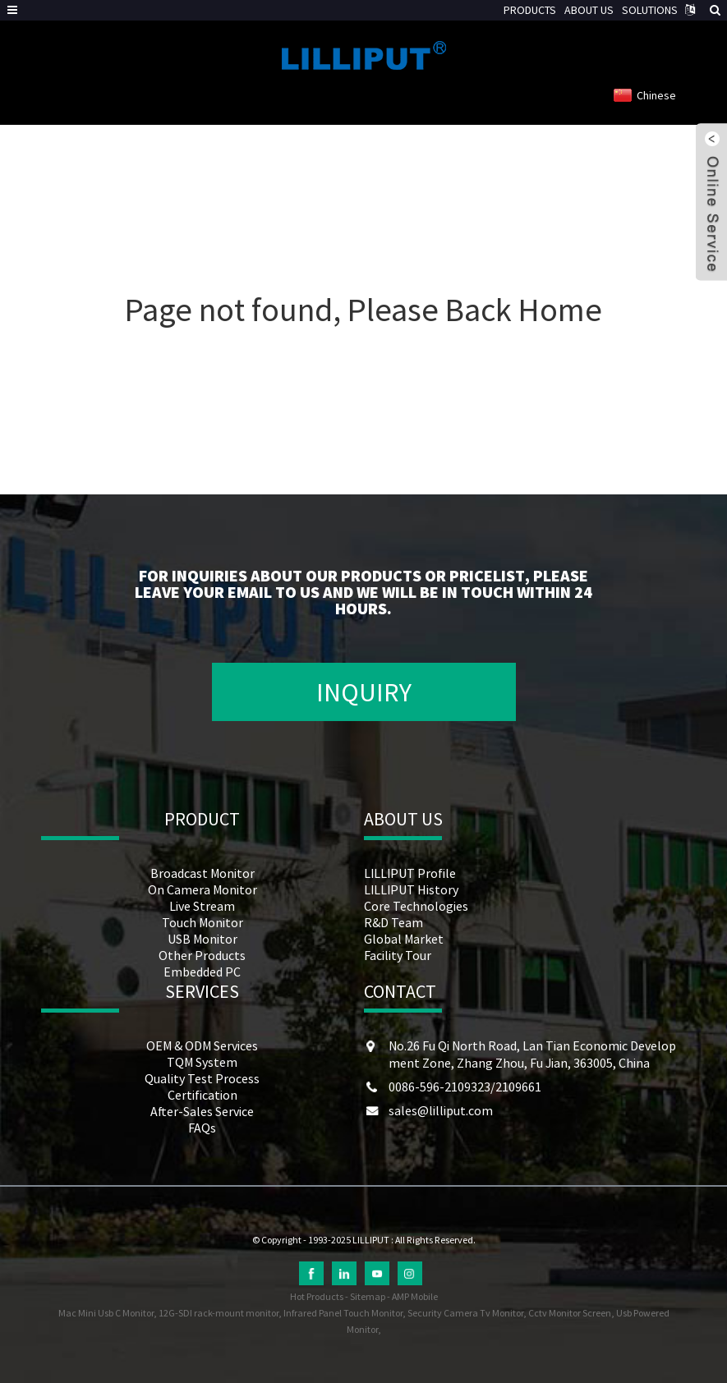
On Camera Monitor (202, 889)
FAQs (202, 1127)
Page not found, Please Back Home (363, 309)
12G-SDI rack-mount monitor (218, 1313)
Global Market (404, 938)
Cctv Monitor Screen (569, 1313)
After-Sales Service (202, 1111)
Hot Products (316, 1296)
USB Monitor (202, 938)
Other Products (202, 955)
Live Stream (202, 906)
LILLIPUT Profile (410, 873)
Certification (202, 1095)
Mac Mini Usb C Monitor (106, 1313)
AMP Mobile (415, 1296)
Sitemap (367, 1296)
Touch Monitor (202, 922)
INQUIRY (364, 692)
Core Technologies (416, 906)
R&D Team (393, 922)
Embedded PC (202, 971)
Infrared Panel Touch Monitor (343, 1313)
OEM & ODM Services (202, 1045)
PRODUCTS (530, 9)
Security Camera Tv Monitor (465, 1313)
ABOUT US (589, 9)
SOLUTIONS (650, 9)
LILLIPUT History (411, 889)
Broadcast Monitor (202, 873)
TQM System (202, 1062)
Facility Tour (397, 955)
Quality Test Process (202, 1078)
